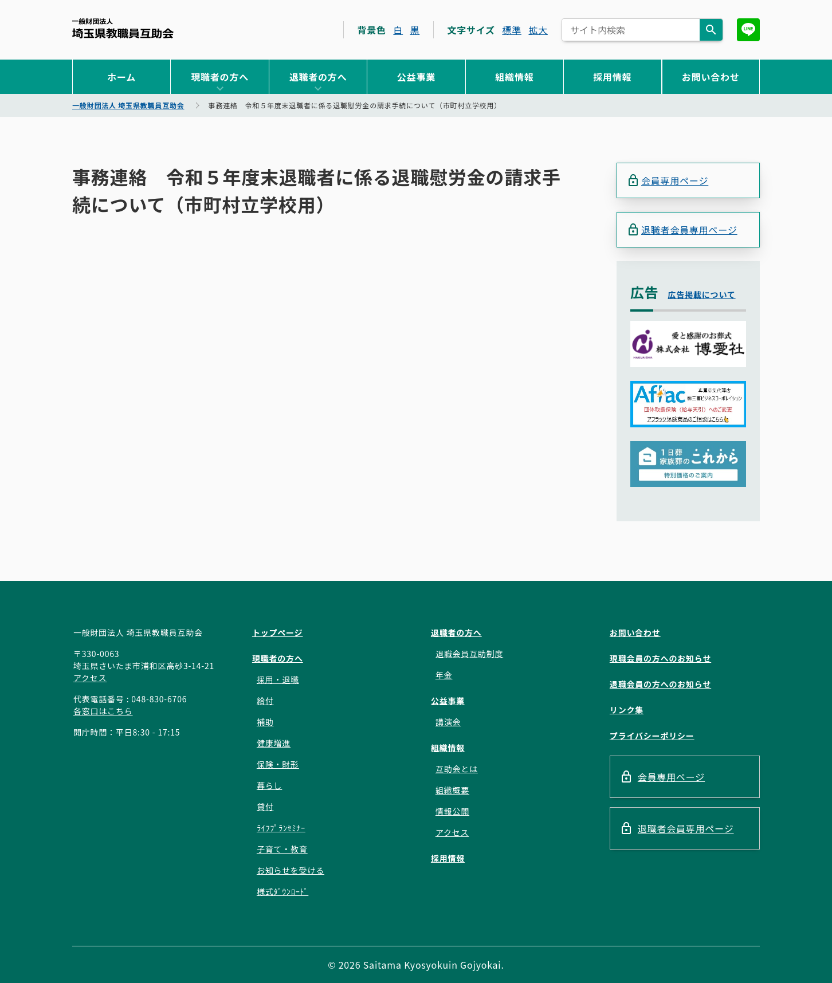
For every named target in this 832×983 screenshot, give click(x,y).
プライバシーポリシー (652, 735)
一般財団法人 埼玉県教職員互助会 (123, 28)
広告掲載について (702, 294)
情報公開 (452, 811)
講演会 (448, 722)
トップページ (277, 632)
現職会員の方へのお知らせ (660, 658)
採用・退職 (278, 679)
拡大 (538, 30)
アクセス (90, 677)
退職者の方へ (318, 77)
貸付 (265, 806)
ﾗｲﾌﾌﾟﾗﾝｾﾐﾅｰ (281, 827)
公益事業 (416, 77)
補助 (265, 722)
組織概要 (452, 790)
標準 (511, 30)
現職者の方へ (220, 77)
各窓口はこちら (103, 711)
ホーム (121, 77)
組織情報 (514, 77)
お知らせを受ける (290, 870)
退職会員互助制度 (469, 653)
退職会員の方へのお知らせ (660, 684)
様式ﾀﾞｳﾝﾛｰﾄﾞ (282, 891)
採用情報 (612, 77)
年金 (444, 675)
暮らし (269, 785)
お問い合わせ (711, 77)
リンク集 (626, 709)
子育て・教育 (282, 849)
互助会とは (456, 768)
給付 (265, 700)
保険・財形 (278, 764)
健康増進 (274, 743)
